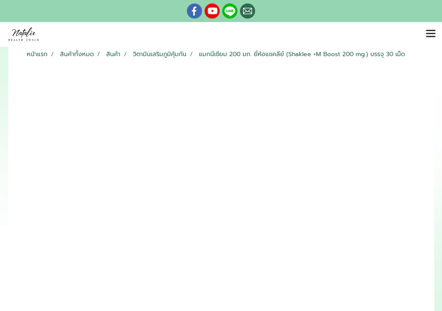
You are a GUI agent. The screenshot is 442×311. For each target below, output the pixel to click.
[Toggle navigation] (430, 34)
